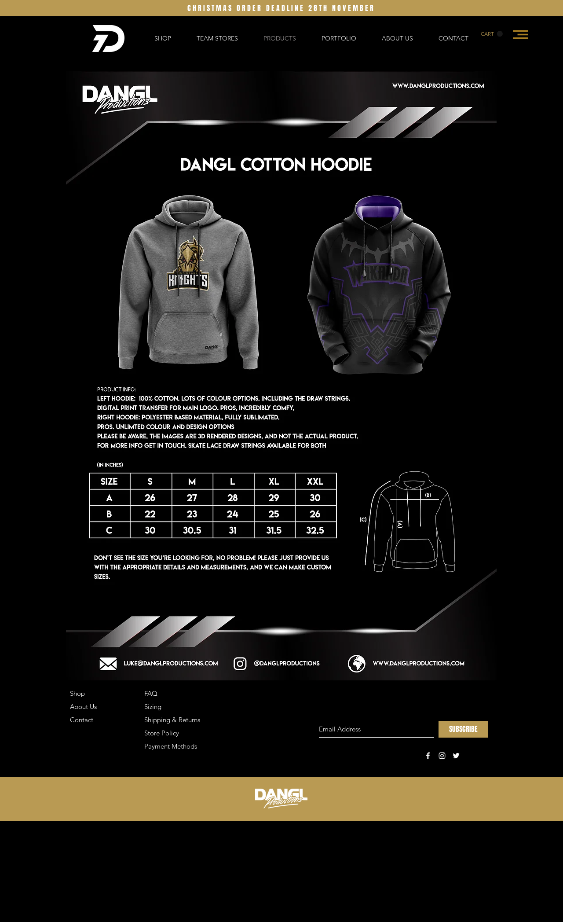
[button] (492, 34)
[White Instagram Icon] (442, 755)
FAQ (150, 693)
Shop (77, 693)
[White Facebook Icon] (428, 755)
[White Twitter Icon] (456, 755)
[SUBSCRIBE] (463, 729)
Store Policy (161, 733)
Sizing (152, 706)
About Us (83, 706)
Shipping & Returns (172, 720)
